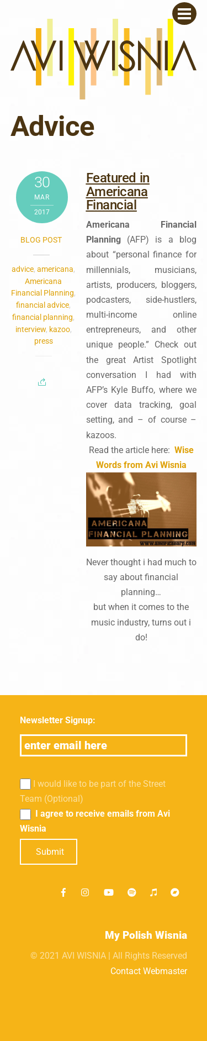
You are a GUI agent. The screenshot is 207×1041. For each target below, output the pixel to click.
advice (23, 269)
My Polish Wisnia (146, 935)
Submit (50, 852)
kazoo (59, 329)
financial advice (42, 305)
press (43, 341)
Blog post (41, 239)
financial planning (42, 317)
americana (55, 269)
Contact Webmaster (148, 971)
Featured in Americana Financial (118, 191)
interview (30, 329)
